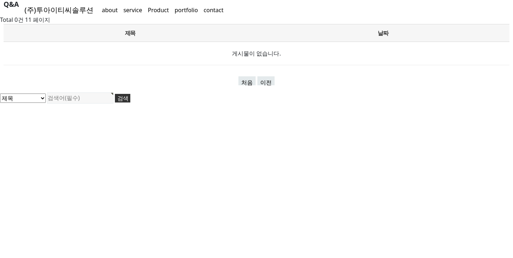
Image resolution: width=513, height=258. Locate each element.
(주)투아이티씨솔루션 (59, 10)
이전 (266, 81)
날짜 (383, 33)
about (110, 10)
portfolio (186, 10)
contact (213, 10)
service (133, 10)
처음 (247, 81)
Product (158, 10)
